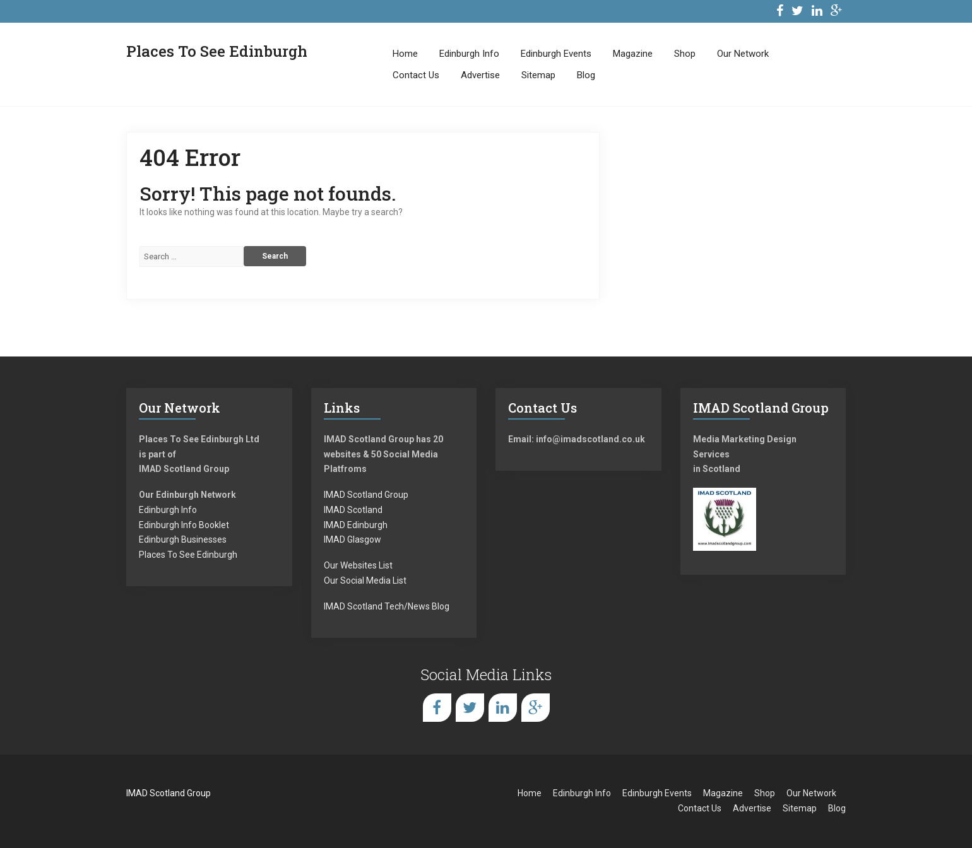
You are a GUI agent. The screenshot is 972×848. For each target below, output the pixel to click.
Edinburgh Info (469, 53)
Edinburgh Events (556, 53)
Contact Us (416, 75)
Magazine (633, 53)
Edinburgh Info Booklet (184, 525)
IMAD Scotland (353, 510)
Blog (586, 75)
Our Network (743, 53)
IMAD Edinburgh (356, 525)
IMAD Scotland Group (366, 495)
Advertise (480, 75)
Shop (685, 53)
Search (275, 256)
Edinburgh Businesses (183, 539)
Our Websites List (358, 565)
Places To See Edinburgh (188, 555)
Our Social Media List (365, 580)
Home (405, 53)
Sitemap (538, 75)
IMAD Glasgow (352, 539)
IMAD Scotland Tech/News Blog (386, 606)
